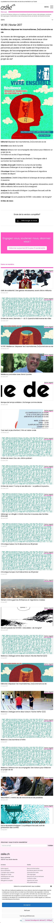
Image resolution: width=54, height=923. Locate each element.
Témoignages (31, 874)
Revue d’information (33, 868)
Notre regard (4, 868)
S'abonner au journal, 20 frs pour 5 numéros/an (27, 248)
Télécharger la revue (27, 220)
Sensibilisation (5, 878)
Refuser (27, 910)
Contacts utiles (31, 878)
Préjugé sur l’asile (6, 874)
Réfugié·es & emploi (7, 880)
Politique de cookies (26, 920)
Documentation (5, 870)
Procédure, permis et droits (35, 870)
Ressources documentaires (35, 876)
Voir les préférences (27, 916)
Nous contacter (5, 857)
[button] (51, 886)
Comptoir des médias (7, 872)
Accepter (27, 905)
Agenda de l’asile (32, 880)
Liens (3, 20)
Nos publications (32, 882)
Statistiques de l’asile (7, 876)
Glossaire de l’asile (32, 872)
